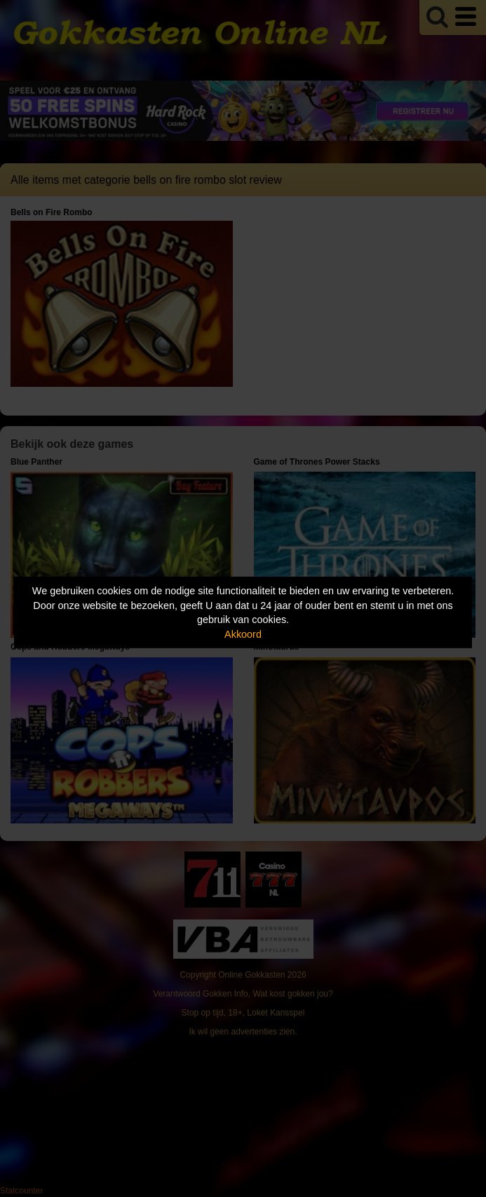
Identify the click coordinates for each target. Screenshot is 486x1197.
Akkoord (243, 634)
